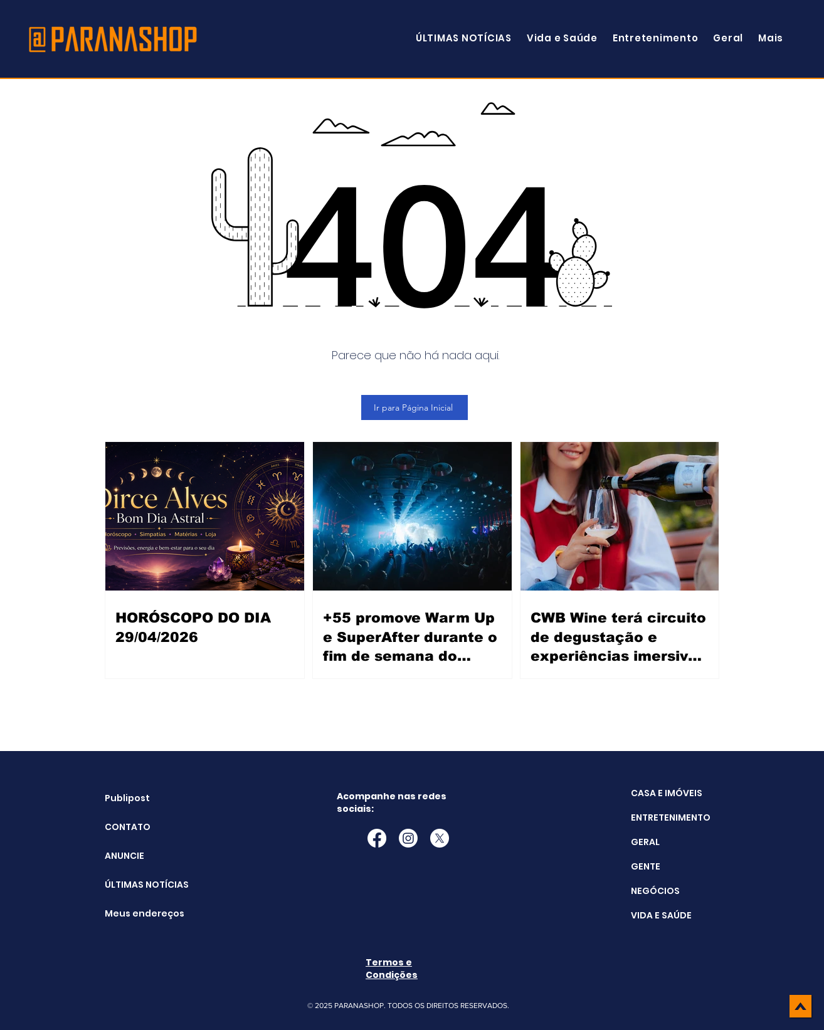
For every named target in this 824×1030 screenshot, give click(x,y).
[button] (771, 38)
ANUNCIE (124, 855)
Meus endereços (136, 913)
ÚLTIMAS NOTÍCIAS (136, 884)
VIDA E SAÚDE (661, 915)
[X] (439, 838)
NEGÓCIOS (655, 891)
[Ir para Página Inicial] (414, 407)
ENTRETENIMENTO (670, 817)
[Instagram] (408, 838)
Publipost (127, 798)
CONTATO (128, 827)
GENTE (645, 866)
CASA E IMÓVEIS (666, 793)
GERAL (645, 842)
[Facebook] (376, 838)
